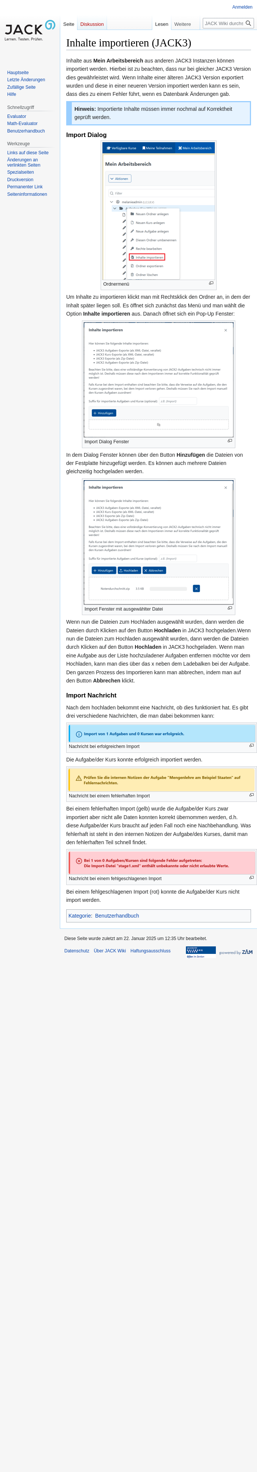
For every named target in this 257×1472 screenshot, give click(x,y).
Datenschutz (76, 951)
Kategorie (79, 916)
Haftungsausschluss (151, 951)
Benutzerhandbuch (117, 916)
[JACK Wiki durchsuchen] (228, 23)
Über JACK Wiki (110, 951)
